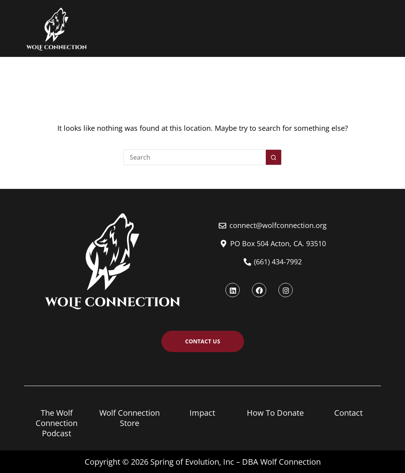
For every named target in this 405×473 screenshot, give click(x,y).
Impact (202, 412)
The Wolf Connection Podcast (57, 423)
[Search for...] (194, 157)
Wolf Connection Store (129, 417)
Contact (348, 412)
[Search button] (274, 157)
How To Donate (275, 412)
